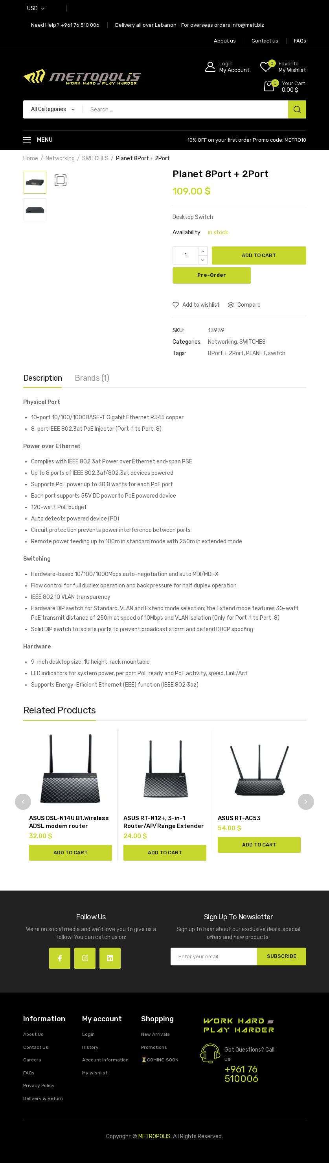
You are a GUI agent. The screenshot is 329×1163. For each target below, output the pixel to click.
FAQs (29, 1073)
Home (30, 158)
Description (42, 378)
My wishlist (94, 1073)
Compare (249, 305)
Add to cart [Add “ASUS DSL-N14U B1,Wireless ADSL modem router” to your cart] (70, 853)
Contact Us (35, 1047)
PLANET (256, 353)
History (90, 1047)
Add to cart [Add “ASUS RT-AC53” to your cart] (259, 845)
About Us (33, 1034)
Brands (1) (92, 378)
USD (32, 8)
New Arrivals (155, 1034)
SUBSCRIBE (281, 956)
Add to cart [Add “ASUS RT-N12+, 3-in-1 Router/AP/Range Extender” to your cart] (165, 853)
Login (88, 1034)
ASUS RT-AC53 (239, 818)
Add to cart (259, 255)
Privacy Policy (39, 1086)
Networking (60, 158)
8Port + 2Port (226, 353)
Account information (105, 1060)
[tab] (42, 380)
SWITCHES (95, 158)
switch (276, 353)
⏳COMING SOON (159, 1060)
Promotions (154, 1047)
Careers (32, 1060)
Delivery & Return (43, 1099)
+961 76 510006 (241, 1074)
